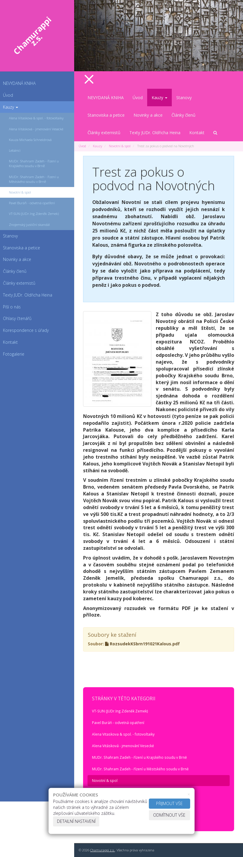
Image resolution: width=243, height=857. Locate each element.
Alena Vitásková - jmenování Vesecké (36, 129)
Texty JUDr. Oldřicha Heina (154, 132)
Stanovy (184, 97)
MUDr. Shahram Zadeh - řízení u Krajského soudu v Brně (34, 163)
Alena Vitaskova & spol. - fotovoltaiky (36, 118)
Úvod (8, 95)
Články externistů (104, 132)
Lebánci (14, 150)
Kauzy (10, 107)
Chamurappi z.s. (102, 850)
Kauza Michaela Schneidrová (30, 139)
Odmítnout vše (169, 815)
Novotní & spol (20, 192)
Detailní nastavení (76, 821)
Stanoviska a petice (106, 115)
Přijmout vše (169, 803)
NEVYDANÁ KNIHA (19, 83)
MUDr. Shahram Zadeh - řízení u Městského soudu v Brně (34, 179)
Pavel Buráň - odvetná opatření (32, 203)
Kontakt (196, 132)
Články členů (183, 115)
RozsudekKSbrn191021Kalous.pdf (142, 644)
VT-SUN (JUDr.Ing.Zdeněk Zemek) (120, 711)
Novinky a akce (148, 115)
